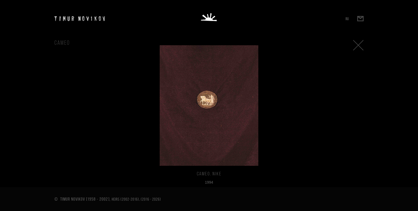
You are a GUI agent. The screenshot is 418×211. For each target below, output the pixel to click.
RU (347, 18)
